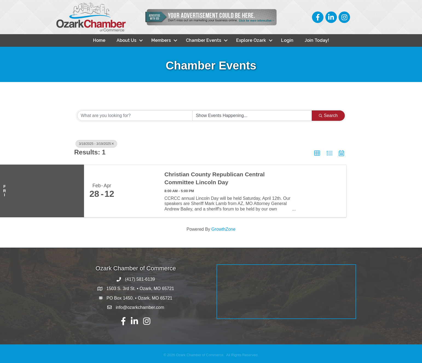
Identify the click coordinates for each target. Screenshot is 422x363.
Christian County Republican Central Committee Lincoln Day (214, 178)
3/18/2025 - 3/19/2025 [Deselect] (96, 144)
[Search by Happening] (252, 115)
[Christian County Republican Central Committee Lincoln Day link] (139, 191)
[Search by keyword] (135, 115)
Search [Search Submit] (328, 115)
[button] (317, 153)
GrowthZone (223, 229)
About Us (126, 40)
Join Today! (317, 40)
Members (161, 40)
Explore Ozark (251, 40)
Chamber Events (203, 40)
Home (99, 40)
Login (287, 40)
